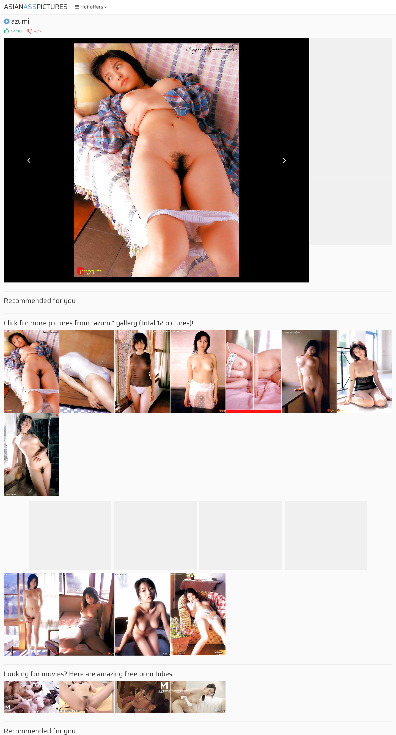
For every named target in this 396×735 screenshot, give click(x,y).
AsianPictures (36, 7)
